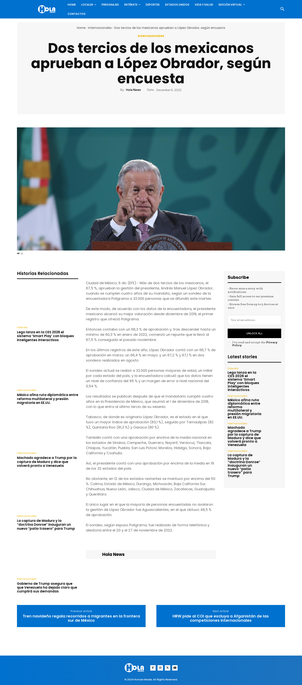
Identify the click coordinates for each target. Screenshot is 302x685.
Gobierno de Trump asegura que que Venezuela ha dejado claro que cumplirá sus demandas (47, 587)
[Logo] (47, 9)
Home (81, 28)
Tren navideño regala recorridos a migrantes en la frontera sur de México (81, 618)
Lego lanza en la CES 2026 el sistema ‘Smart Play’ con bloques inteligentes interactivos (45, 336)
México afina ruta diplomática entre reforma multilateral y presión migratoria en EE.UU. (47, 399)
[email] (254, 320)
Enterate (22, 327)
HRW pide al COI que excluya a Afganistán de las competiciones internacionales (221, 618)
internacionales (100, 28)
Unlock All (254, 333)
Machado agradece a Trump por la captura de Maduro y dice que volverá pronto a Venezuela (47, 461)
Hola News (133, 90)
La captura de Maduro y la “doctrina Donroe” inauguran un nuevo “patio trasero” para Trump (46, 524)
